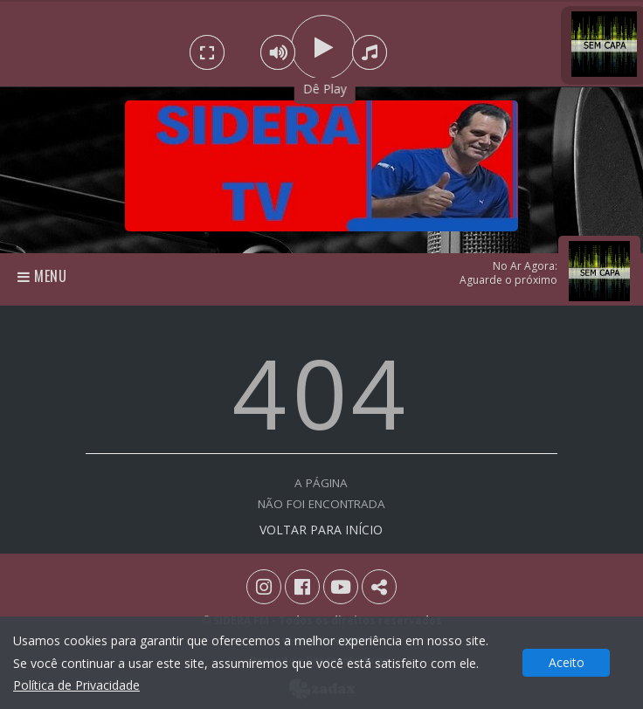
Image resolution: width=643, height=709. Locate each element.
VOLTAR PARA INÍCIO (321, 529)
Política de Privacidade (76, 685)
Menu (42, 275)
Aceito (566, 662)
